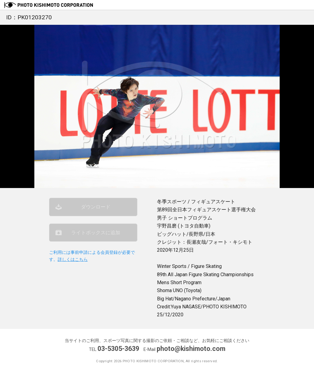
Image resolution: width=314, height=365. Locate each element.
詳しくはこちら (73, 259)
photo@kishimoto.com (191, 348)
